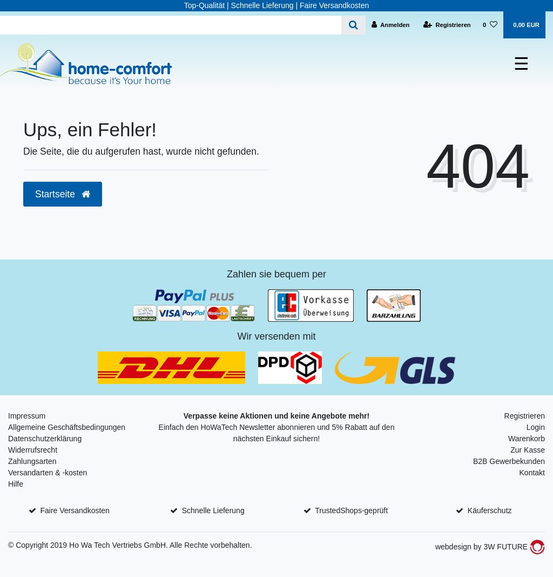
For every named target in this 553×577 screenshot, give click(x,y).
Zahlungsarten (32, 461)
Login (536, 427)
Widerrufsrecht (32, 450)
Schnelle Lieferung (213, 510)
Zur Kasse (527, 450)
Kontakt (532, 472)
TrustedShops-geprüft (351, 510)
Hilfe (15, 484)
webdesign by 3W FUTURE (490, 546)
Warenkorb (526, 438)
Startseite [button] (62, 194)
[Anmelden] (391, 24)
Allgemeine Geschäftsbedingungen (66, 427)
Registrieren (524, 416)
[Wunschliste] (490, 24)
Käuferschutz (490, 510)
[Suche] (353, 25)
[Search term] (170, 25)
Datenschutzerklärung (45, 438)
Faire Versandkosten (74, 510)
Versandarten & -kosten (47, 472)
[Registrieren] (447, 24)
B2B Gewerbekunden (509, 461)
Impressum (26, 416)
